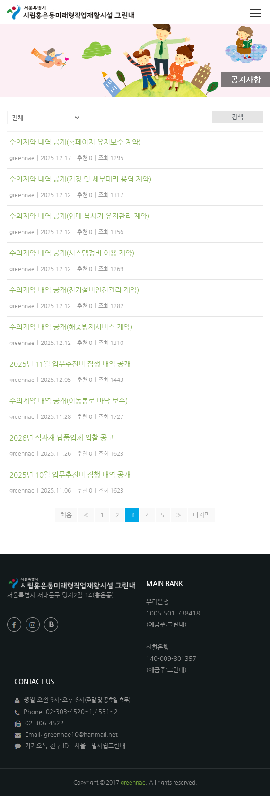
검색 (237, 116)
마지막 (201, 514)
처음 (66, 514)
